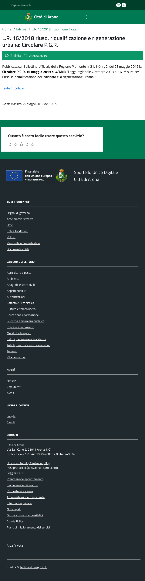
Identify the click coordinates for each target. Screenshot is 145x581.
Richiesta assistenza (20, 491)
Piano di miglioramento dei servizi (28, 527)
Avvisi (11, 392)
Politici (11, 237)
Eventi (11, 422)
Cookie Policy (15, 521)
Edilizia (15, 55)
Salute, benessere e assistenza (26, 339)
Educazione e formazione (23, 315)
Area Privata (15, 545)
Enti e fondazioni (17, 231)
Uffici (10, 225)
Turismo (12, 351)
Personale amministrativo (23, 243)
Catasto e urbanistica (20, 303)
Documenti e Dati (18, 249)
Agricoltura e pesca (19, 272)
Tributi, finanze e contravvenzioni (28, 345)
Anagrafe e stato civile (21, 284)
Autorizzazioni (16, 296)
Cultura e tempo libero (21, 309)
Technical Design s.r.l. (33, 567)
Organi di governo (18, 213)
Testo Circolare (13, 88)
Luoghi (11, 416)
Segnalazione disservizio (22, 485)
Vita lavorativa (16, 357)
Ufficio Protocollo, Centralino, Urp (28, 463)
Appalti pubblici (16, 290)
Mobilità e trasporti (19, 333)
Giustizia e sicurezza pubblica (25, 321)
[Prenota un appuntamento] (118, 5)
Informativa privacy (19, 503)
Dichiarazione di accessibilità (25, 515)
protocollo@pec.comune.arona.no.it (35, 467)
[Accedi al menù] (5, 17)
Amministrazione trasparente (26, 497)
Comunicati (14, 386)
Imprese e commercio (20, 327)
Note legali (14, 509)
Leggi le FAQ (15, 473)
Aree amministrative (20, 219)
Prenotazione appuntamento (25, 479)
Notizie (11, 380)
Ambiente (13, 278)
